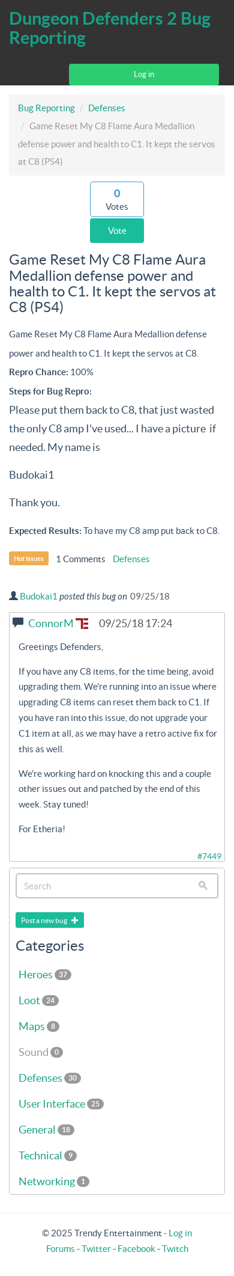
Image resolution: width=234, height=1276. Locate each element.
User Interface (61, 1103)
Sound (41, 1052)
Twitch (175, 1249)
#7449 (209, 856)
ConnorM (58, 623)
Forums (60, 1249)
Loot (39, 1000)
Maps (39, 1026)
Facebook (136, 1249)
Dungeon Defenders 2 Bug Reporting (110, 28)
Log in (144, 74)
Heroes (45, 974)
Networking (54, 1181)
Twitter (96, 1249)
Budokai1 (39, 596)
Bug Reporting (46, 108)
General (46, 1129)
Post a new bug (50, 920)
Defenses (106, 108)
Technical (48, 1155)
